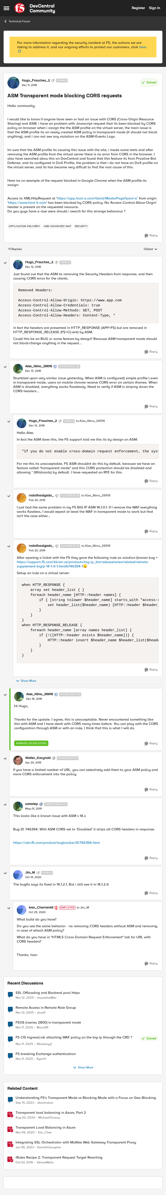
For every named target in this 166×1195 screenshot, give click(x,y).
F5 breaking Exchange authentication (46, 1054)
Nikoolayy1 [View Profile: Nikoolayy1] (44, 1044)
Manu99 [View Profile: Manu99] (42, 1027)
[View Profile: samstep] (18, 806)
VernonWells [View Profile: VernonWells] (45, 1162)
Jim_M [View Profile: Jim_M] (30, 872)
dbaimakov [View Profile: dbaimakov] (45, 1103)
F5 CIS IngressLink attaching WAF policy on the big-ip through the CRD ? (74, 1037)
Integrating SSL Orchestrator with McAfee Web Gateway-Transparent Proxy (76, 1142)
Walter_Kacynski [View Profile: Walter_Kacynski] (38, 758)
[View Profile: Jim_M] (18, 875)
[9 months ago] (25, 998)
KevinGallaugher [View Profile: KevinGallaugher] (49, 1147)
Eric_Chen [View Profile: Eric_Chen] (45, 1132)
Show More (26, 681)
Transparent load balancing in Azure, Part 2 (51, 1113)
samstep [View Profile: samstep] (31, 804)
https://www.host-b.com (27, 202)
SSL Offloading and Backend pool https (48, 993)
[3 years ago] (25, 1103)
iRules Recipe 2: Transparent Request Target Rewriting (59, 1157)
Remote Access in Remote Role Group (46, 1008)
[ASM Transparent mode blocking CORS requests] (33, 267)
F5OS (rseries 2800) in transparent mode (48, 1022)
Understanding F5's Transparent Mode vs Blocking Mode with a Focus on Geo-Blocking (86, 1098)
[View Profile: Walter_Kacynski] (18, 760)
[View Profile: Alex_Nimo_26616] (18, 368)
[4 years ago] (25, 1147)
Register (138, 8)
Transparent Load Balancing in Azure (45, 1127)
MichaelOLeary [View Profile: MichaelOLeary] (49, 1117)
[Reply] (151, 236)
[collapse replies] (5, 263)
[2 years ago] (25, 1118)
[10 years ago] (24, 1162)
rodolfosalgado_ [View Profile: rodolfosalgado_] (41, 495)
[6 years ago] (25, 1133)
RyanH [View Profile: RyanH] (41, 1059)
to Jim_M (83, 907)
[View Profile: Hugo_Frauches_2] (13, 83)
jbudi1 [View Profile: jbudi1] (41, 1012)
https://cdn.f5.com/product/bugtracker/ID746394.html (56, 842)
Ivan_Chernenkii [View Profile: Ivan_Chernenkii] (41, 907)
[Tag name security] (81, 226)
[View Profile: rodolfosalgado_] (21, 498)
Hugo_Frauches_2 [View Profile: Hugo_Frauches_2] (36, 80)
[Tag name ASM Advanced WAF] (57, 226)
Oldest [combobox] (151, 249)
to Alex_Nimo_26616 (90, 421)
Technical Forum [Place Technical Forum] (17, 21)
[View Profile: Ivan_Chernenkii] (21, 910)
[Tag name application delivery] (24, 226)
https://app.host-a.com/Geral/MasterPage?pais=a (97, 198)
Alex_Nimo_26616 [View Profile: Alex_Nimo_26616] (38, 366)
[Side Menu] (6, 8)
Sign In (154, 8)
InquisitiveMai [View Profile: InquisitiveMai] (46, 997)
